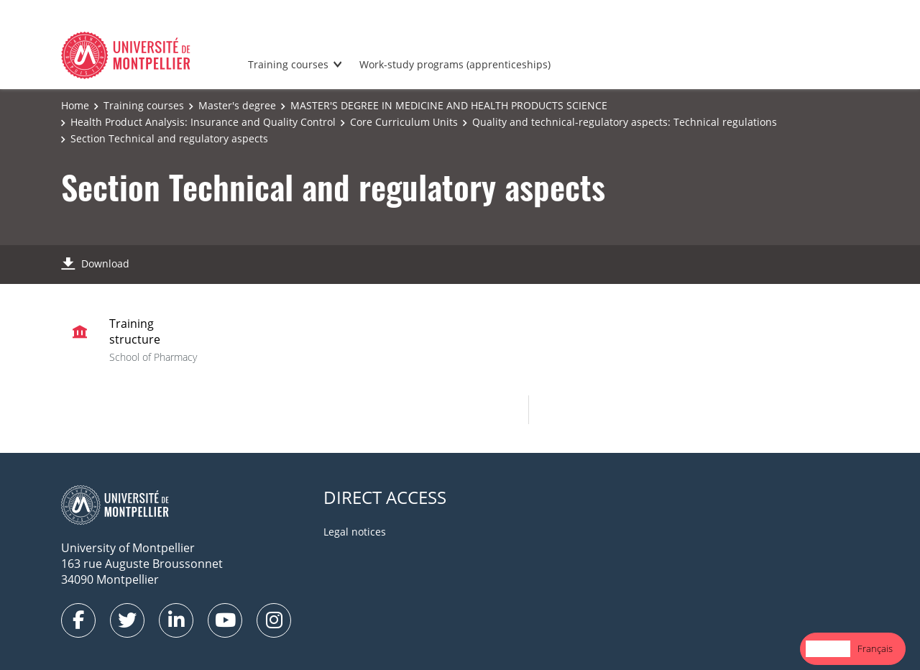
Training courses (288, 64)
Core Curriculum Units (404, 122)
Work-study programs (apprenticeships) (455, 64)
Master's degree (237, 105)
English (828, 648)
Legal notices (354, 531)
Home (75, 105)
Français (875, 648)
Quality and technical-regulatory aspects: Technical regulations (624, 122)
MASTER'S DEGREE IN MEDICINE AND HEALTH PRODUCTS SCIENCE (448, 105)
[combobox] (828, 649)
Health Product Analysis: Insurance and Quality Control (203, 122)
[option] (875, 649)
